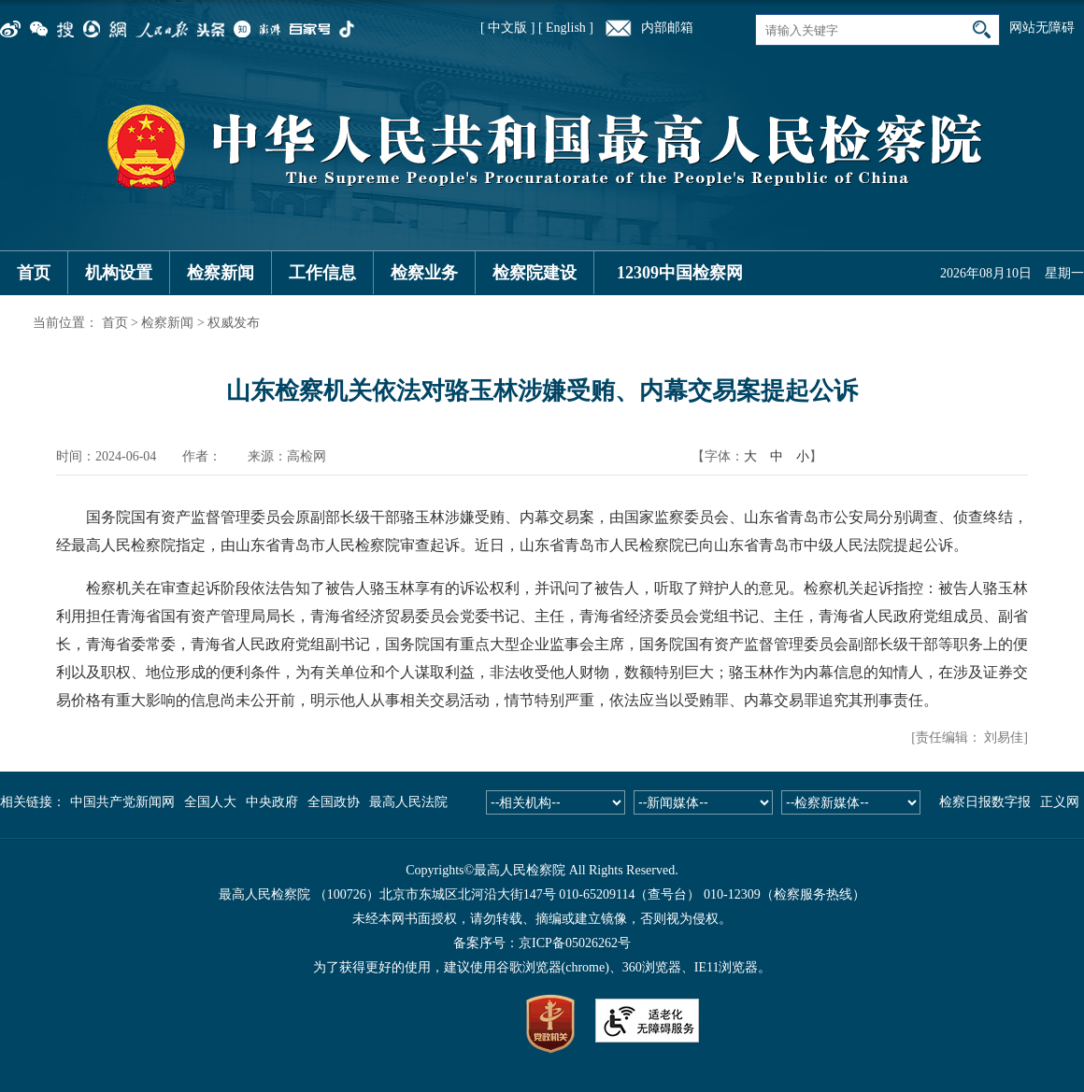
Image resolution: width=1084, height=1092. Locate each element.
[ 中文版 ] (507, 28)
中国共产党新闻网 (122, 802)
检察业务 (424, 272)
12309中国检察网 (680, 272)
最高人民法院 (408, 802)
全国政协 (333, 802)
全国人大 (210, 802)
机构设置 (118, 272)
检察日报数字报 (985, 802)
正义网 (1059, 802)
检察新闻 (220, 272)
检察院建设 (534, 272)
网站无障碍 (1042, 28)
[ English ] (565, 28)
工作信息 (322, 272)
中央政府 (272, 802)
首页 (33, 272)
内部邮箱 (667, 28)
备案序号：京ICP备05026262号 (542, 943)
